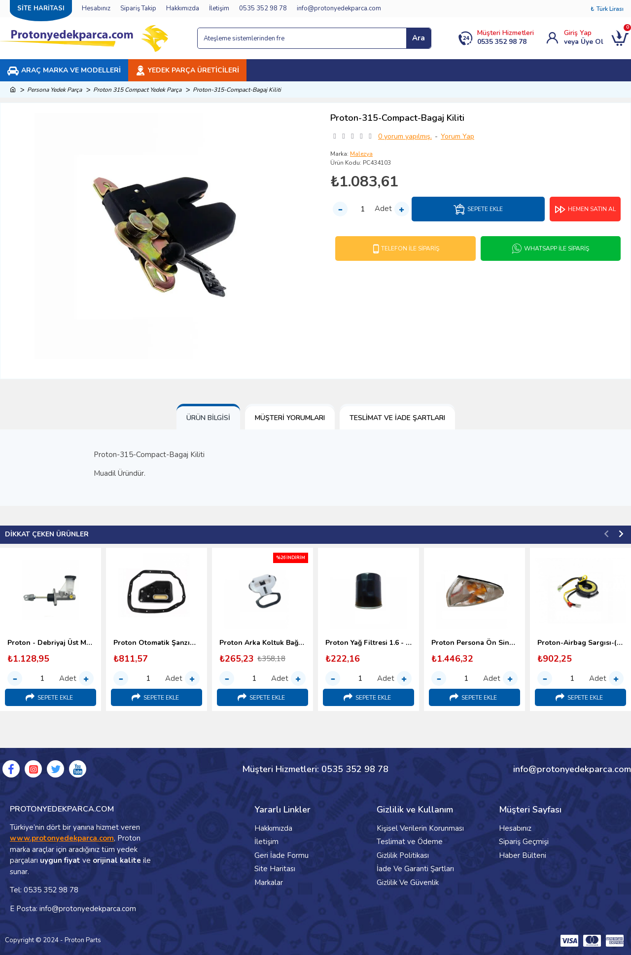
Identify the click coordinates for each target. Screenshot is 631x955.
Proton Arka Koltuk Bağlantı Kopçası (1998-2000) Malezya (262, 642)
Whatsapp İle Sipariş (556, 248)
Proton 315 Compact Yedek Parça (137, 90)
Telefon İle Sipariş (410, 248)
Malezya (361, 154)
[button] (606, 533)
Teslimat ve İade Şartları (397, 418)
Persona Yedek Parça (54, 90)
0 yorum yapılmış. (405, 136)
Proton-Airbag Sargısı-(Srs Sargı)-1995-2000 (580, 642)
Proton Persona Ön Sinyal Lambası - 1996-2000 (474, 642)
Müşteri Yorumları (290, 418)
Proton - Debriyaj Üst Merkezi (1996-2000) (50, 642)
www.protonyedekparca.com (62, 838)
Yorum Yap (457, 136)
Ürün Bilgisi (208, 418)
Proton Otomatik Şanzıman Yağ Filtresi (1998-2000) (156, 642)
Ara (418, 38)
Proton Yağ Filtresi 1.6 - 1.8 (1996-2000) (368, 642)
